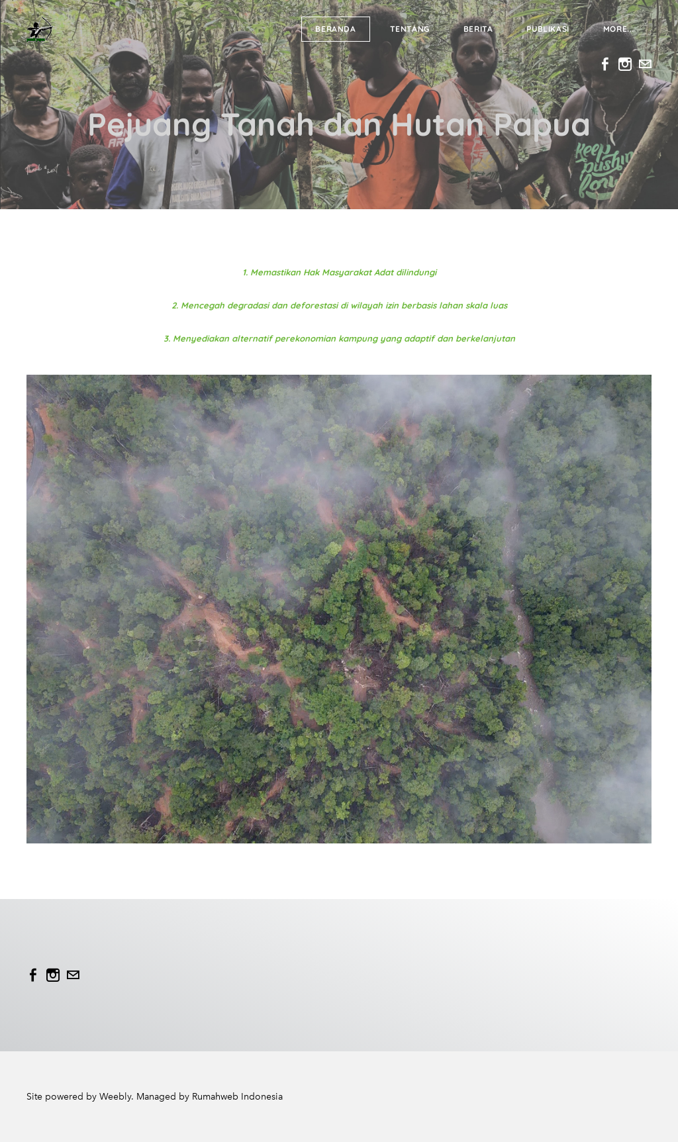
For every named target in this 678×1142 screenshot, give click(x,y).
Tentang (410, 29)
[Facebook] (605, 64)
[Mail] (645, 64)
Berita (478, 29)
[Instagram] (625, 64)
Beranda (335, 29)
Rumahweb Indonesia (237, 1096)
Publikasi (547, 29)
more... (618, 29)
